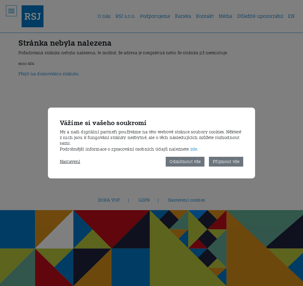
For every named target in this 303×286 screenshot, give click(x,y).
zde (193, 149)
